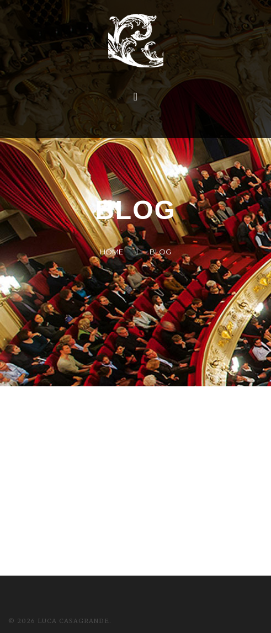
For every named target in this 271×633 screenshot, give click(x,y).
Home (111, 251)
